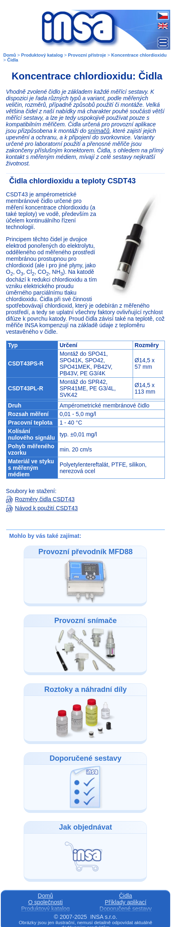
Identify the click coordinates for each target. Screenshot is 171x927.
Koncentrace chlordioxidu (139, 55)
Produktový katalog (42, 55)
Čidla (12, 59)
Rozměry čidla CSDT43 (40, 499)
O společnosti (45, 902)
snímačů (98, 131)
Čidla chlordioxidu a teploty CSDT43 (72, 181)
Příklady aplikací (126, 902)
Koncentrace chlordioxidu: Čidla (87, 75)
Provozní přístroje (87, 55)
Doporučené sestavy (126, 908)
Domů (9, 55)
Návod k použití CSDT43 (42, 508)
